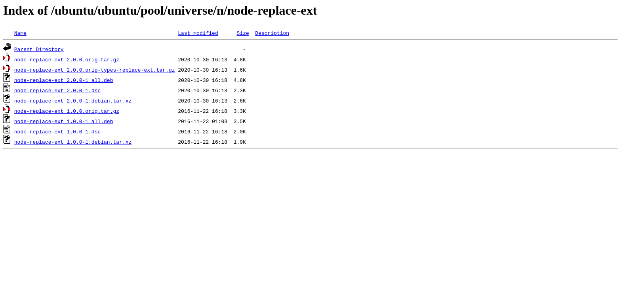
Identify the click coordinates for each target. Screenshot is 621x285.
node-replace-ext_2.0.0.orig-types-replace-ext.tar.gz (94, 69)
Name (20, 32)
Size (242, 32)
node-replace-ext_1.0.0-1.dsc (57, 131)
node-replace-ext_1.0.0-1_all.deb (63, 121)
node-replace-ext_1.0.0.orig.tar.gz (66, 110)
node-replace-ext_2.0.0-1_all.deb (63, 80)
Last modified (198, 32)
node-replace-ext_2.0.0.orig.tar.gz (66, 59)
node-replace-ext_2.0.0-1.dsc (57, 90)
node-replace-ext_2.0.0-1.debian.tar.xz (72, 100)
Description (272, 32)
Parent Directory (39, 49)
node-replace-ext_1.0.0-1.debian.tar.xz (72, 141)
